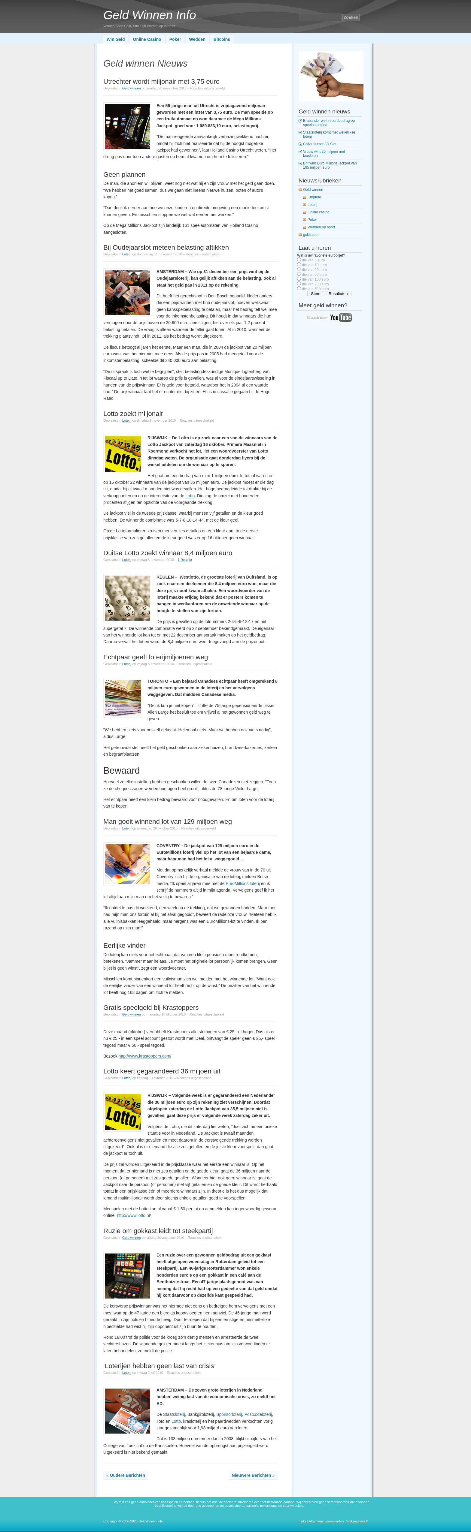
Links (302, 1521)
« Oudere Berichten (125, 1475)
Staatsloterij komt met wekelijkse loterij (329, 134)
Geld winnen (131, 88)
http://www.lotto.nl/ (134, 1215)
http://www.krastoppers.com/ (145, 1056)
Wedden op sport (321, 227)
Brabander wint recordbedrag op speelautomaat (329, 123)
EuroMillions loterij (243, 883)
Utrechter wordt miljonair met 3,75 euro (161, 81)
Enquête (314, 197)
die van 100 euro (315, 279)
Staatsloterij (174, 1414)
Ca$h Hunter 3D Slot (319, 144)
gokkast (216, 1275)
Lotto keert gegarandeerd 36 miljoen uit (161, 1071)
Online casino (319, 212)
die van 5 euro (313, 260)
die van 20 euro (314, 270)
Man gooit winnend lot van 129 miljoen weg (167, 821)
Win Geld (116, 39)
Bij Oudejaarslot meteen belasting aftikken (166, 247)
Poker (175, 39)
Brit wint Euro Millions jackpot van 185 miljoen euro (330, 165)
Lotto (190, 495)
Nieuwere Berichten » (253, 1475)
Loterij (126, 254)
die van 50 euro (314, 274)
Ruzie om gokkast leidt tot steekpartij (158, 1231)
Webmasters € (357, 1521)
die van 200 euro (315, 284)
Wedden (197, 39)
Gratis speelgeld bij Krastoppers (151, 1007)
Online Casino (147, 39)
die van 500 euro (315, 289)
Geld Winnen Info (149, 15)
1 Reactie (185, 559)
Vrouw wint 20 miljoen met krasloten (324, 153)
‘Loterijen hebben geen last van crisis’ (159, 1366)
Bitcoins (222, 39)
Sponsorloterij (229, 1414)
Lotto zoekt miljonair (133, 413)
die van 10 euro (314, 265)
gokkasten (311, 235)
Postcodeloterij (258, 1414)
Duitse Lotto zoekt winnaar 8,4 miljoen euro (167, 553)
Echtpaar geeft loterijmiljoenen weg (155, 657)
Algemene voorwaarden (326, 1521)
